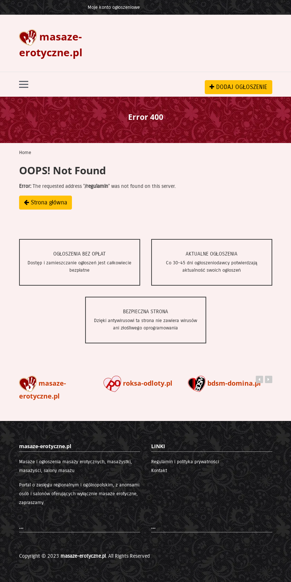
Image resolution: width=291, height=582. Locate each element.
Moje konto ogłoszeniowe (114, 7)
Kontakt (159, 471)
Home (25, 153)
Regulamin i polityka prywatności (185, 462)
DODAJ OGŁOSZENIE (239, 86)
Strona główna (46, 202)
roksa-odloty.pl (137, 383)
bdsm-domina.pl (224, 383)
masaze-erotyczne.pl (83, 556)
